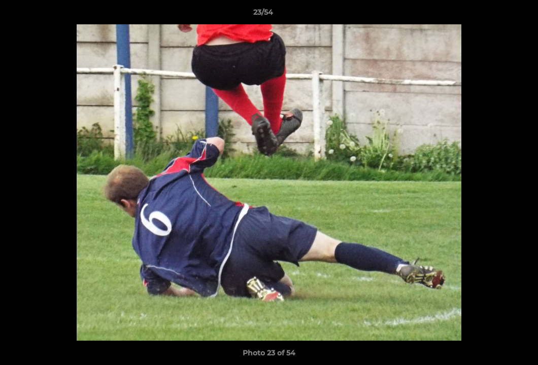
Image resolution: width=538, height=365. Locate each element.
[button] (495, 14)
